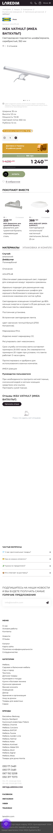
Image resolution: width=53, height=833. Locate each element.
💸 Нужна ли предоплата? (13, 566)
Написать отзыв (12, 404)
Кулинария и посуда (11, 678)
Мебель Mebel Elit (10, 747)
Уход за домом (9, 698)
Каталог (6, 644)
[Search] (31, 3)
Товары (17, 9)
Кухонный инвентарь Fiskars (15, 722)
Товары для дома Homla (13, 758)
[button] (25, 100)
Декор (5, 693)
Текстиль (6, 673)
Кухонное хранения (11, 684)
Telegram (7, 808)
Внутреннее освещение (12, 12)
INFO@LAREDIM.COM (12, 787)
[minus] (4, 138)
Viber (5, 803)
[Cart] (40, 3)
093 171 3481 (9, 766)
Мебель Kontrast (9, 744)
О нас (5, 626)
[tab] (26, 552)
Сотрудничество (10, 652)
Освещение (27, 9)
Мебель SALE (8, 750)
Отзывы (6, 639)
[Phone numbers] (36, 3)
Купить (11, 174)
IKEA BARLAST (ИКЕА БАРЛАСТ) (38, 224)
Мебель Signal (8, 753)
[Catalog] (46, 3)
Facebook (7, 794)
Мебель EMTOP (9, 730)
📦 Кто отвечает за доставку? (15, 573)
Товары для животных (12, 701)
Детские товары (9, 676)
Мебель (5, 664)
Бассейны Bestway (11, 716)
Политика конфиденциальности (17, 649)
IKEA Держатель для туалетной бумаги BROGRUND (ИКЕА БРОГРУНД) (12, 224)
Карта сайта (8, 646)
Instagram (7, 799)
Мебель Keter (8, 741)
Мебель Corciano (10, 727)
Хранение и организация (14, 695)
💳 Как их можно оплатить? (14, 559)
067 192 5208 (9, 773)
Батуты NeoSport (10, 719)
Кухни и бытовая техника (14, 681)
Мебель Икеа (8, 755)
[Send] (47, 602)
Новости (6, 636)
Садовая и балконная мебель (16, 667)
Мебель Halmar (9, 739)
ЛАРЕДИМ (6, 9)
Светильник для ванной (34, 12)
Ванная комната (10, 687)
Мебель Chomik (9, 725)
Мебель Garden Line (11, 736)
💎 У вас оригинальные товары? (16, 552)
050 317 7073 (9, 777)
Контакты (6, 631)
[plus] (16, 138)
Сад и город (8, 670)
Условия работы (9, 628)
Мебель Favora (9, 733)
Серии (5, 704)
